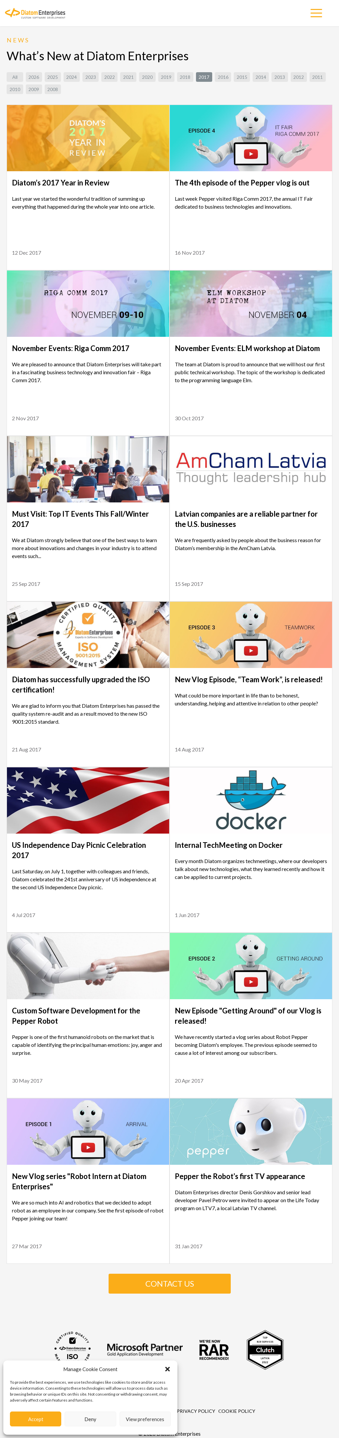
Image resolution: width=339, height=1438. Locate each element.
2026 (33, 77)
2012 (298, 77)
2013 (279, 77)
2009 (33, 89)
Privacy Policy (196, 1411)
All (15, 77)
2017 (204, 77)
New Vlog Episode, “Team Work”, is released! (249, 679)
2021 (128, 77)
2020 (147, 77)
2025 (52, 77)
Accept (35, 1419)
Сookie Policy (236, 1411)
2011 (317, 77)
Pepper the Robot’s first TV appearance (240, 1176)
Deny (90, 1419)
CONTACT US (169, 1283)
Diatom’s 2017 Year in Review (60, 182)
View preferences (145, 1419)
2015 (242, 77)
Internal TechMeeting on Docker (229, 845)
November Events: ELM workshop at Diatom (247, 348)
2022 (109, 77)
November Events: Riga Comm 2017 (70, 348)
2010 (15, 89)
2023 (90, 77)
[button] (167, 1369)
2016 (223, 77)
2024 (71, 77)
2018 (185, 77)
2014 (261, 77)
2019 (166, 77)
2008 (52, 89)
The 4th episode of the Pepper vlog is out (242, 182)
